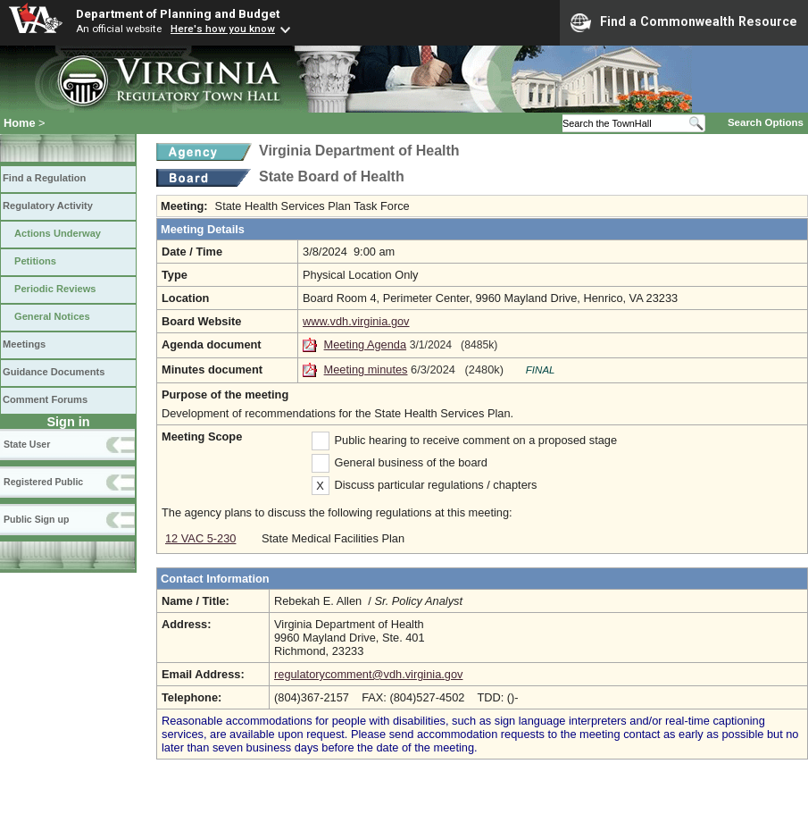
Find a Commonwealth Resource (684, 22)
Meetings (24, 344)
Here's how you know (223, 28)
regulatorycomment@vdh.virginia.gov (368, 674)
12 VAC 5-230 (200, 538)
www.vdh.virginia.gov (356, 321)
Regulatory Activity (48, 205)
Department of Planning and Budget (177, 13)
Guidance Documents (53, 371)
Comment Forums (45, 399)
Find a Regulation (44, 177)
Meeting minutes (366, 369)
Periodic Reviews (55, 288)
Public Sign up (36, 519)
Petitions (35, 261)
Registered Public (43, 481)
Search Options (766, 122)
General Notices (52, 316)
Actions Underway (57, 233)
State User (27, 444)
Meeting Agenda (365, 344)
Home (20, 123)
